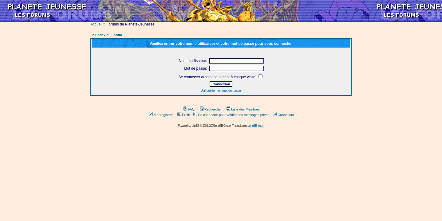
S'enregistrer (161, 115)
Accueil (96, 24)
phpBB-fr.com (256, 125)
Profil (183, 115)
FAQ (189, 109)
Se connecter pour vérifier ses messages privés (231, 115)
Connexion (283, 115)
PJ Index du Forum (107, 35)
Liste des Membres (243, 109)
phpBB (195, 125)
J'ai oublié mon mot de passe (221, 90)
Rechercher (211, 109)
